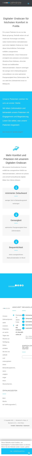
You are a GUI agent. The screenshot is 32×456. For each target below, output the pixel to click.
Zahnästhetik (27, 321)
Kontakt (13, 425)
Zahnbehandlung (27, 315)
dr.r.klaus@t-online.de (18, 333)
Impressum (26, 425)
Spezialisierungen (27, 325)
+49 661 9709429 (18, 328)
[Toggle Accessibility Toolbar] (29, 453)
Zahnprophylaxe (27, 318)
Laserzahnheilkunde (27, 328)
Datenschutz (19, 425)
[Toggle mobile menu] (28, 3)
